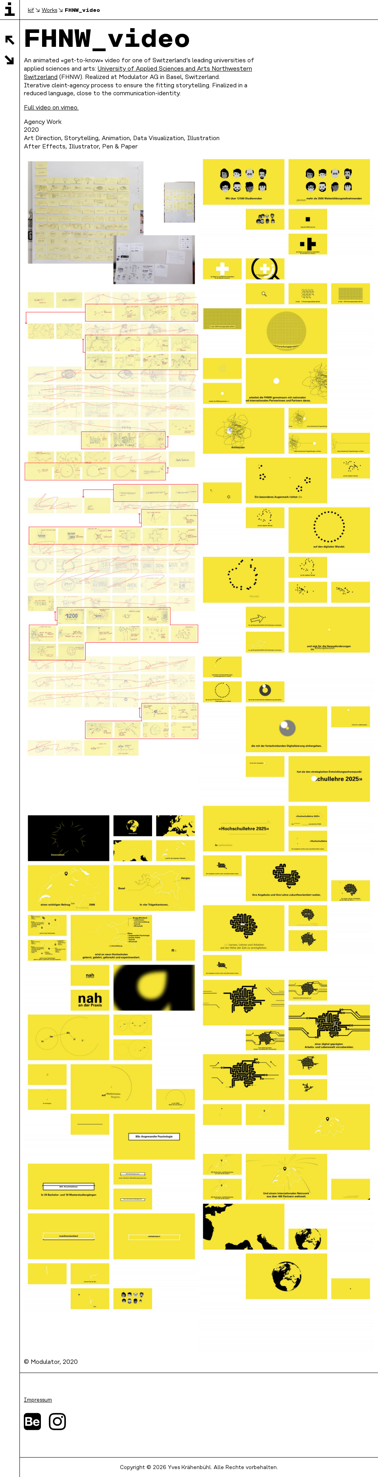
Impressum (38, 1400)
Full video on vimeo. (51, 108)
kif (31, 10)
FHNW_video (82, 10)
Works (49, 10)
